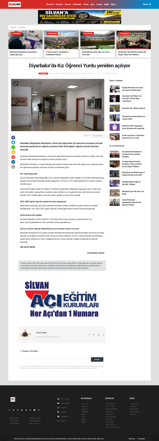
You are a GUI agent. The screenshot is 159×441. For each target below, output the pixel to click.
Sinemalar (109, 419)
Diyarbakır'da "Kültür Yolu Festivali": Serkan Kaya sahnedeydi (132, 98)
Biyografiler (134, 409)
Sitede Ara (134, 404)
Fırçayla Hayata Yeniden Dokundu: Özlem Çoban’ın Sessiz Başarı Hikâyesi (132, 164)
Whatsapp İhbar (35, 421)
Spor (92, 4)
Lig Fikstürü (110, 414)
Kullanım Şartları (35, 418)
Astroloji (133, 414)
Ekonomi (50, 4)
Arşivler (62, 412)
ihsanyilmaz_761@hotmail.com (48, 337)
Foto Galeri (63, 399)
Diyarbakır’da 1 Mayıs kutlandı (133, 108)
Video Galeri (63, 403)
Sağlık (106, 4)
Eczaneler (109, 412)
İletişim (61, 421)
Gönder (97, 359)
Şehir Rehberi (111, 425)
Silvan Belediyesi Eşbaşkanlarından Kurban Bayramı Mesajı (131, 202)
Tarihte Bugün (111, 417)
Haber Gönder (34, 423)
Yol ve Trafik (110, 406)
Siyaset (68, 4)
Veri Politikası (14, 423)
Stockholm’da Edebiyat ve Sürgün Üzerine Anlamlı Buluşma (132, 154)
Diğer (113, 4)
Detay (132, 439)
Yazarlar (62, 408)
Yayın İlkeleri (14, 421)
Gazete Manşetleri (112, 427)
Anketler (133, 406)
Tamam (141, 439)
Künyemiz (62, 416)
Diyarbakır (77, 4)
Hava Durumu (111, 404)
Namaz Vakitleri (111, 409)
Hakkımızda (13, 418)
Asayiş (99, 4)
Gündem (59, 4)
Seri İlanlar (110, 422)
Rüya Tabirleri (135, 412)
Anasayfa (13, 27)
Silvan (86, 4)
